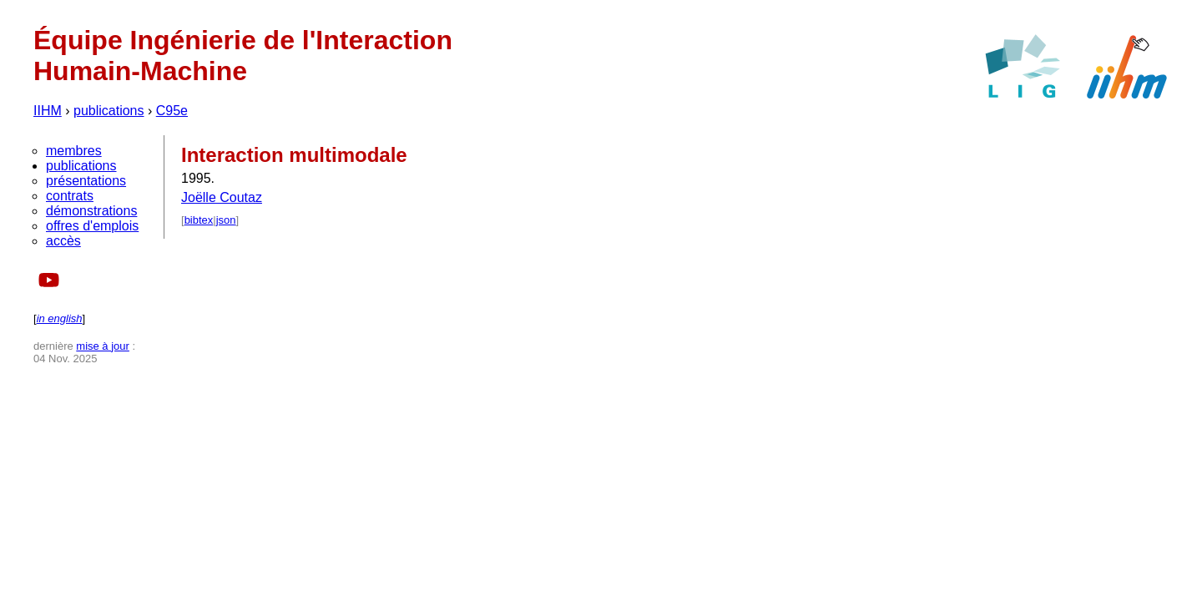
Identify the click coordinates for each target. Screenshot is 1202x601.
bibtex (199, 220)
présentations (86, 181)
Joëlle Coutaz (221, 197)
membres (74, 151)
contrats (69, 196)
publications (108, 111)
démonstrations (91, 211)
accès (63, 241)
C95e (172, 111)
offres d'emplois (92, 226)
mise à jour (102, 346)
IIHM (47, 111)
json (226, 220)
